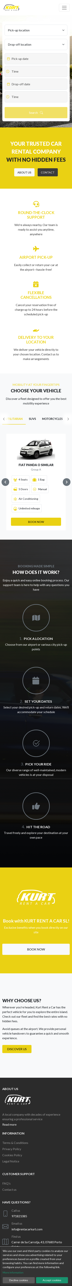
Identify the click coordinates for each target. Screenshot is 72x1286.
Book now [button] (36, 949)
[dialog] (36, 1266)
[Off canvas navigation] (64, 8)
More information (13, 1272)
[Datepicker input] (36, 58)
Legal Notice (10, 1161)
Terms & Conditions (15, 1143)
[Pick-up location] (36, 30)
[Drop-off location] (36, 44)
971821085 (19, 1216)
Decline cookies (18, 1280)
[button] (24, 172)
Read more (9, 1124)
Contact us (9, 1189)
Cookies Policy (12, 1155)
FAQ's (6, 1183)
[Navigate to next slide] (66, 482)
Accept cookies (52, 1280)
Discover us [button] (17, 1049)
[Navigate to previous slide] (5, 482)
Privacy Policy (11, 1149)
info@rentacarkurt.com (27, 1229)
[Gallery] (36, 482)
